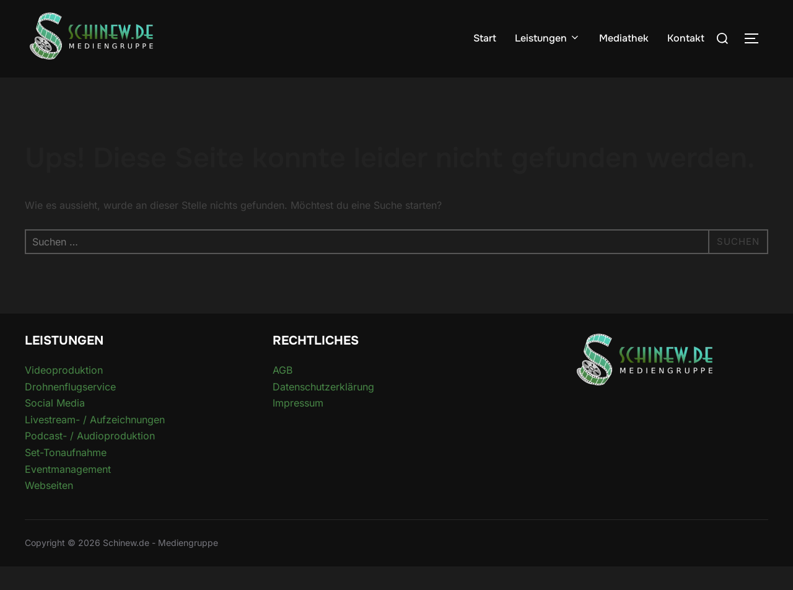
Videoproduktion (64, 394)
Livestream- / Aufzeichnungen (95, 443)
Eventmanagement (68, 493)
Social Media (55, 427)
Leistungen (548, 38)
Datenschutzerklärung (323, 410)
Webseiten (49, 509)
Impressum (298, 427)
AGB (282, 394)
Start (484, 38)
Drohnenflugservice (70, 410)
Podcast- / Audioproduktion (90, 460)
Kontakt (685, 38)
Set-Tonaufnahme (66, 476)
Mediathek (624, 38)
